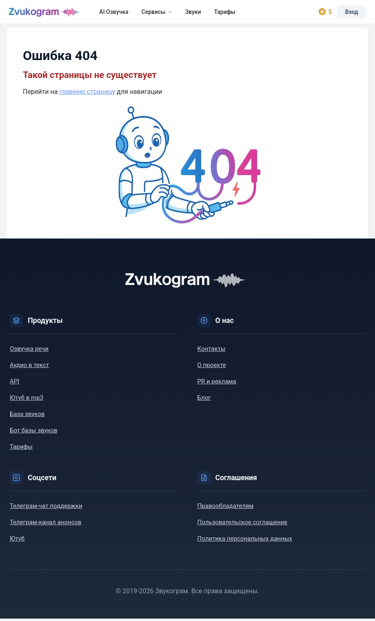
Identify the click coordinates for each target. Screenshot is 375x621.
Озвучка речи (29, 351)
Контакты (211, 351)
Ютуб (17, 541)
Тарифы (226, 13)
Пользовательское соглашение (242, 524)
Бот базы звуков (34, 432)
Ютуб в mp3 (26, 400)
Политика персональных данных (244, 541)
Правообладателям (225, 508)
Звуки (194, 13)
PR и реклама (216, 383)
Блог (204, 400)
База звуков (27, 416)
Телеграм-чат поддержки (46, 508)
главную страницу (87, 94)
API (14, 383)
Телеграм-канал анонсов (45, 524)
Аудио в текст (29, 367)
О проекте (211, 367)
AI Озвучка (115, 13)
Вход (350, 13)
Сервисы (158, 13)
